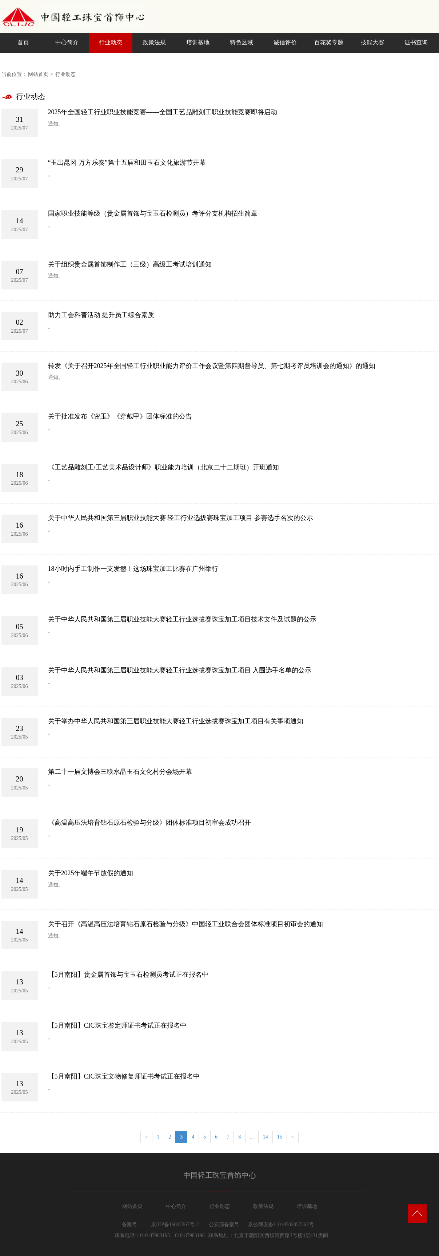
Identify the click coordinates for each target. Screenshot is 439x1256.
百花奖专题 (328, 42)
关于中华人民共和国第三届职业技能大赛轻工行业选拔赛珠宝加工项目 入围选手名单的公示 (180, 670)
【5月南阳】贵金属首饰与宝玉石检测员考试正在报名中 (128, 974)
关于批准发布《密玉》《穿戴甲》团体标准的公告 (120, 416)
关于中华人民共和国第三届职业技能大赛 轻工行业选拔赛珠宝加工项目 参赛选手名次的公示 (180, 517)
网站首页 (38, 74)
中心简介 (67, 42)
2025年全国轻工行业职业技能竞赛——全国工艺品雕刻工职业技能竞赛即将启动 (162, 112)
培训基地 (197, 42)
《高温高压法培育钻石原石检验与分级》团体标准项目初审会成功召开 (149, 822)
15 (279, 1137)
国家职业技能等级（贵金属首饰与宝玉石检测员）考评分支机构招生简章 (153, 213)
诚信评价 (285, 42)
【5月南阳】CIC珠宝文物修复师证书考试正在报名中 (124, 1076)
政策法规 (154, 42)
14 (265, 1137)
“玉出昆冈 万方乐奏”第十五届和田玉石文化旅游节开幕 (127, 162)
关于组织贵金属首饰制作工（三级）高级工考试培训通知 (130, 264)
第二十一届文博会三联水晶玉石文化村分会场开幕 (120, 771)
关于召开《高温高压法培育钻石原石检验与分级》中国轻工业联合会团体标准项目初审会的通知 (185, 924)
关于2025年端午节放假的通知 (90, 873)
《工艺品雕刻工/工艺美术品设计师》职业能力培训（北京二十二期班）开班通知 (163, 467)
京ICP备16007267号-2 (175, 1224)
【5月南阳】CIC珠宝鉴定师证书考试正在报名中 (117, 1025)
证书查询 (416, 42)
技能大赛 (372, 42)
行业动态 (110, 42)
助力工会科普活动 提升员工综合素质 (101, 315)
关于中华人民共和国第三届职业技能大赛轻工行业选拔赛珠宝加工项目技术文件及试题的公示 (182, 619)
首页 (23, 42)
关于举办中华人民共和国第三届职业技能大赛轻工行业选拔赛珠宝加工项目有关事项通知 (175, 721)
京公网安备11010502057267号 (281, 1224)
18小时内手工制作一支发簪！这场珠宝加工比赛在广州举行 (133, 568)
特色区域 (241, 42)
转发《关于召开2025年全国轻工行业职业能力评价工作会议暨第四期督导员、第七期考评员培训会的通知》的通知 (211, 365)
